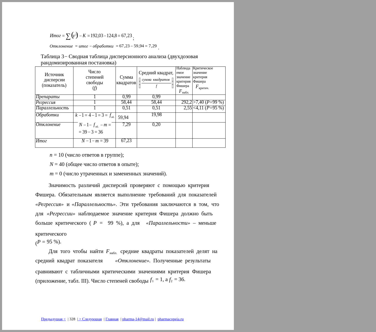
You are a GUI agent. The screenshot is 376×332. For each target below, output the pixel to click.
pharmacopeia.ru (170, 319)
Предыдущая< (53, 319)
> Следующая (90, 319)
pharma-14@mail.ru (138, 319)
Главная (111, 319)
